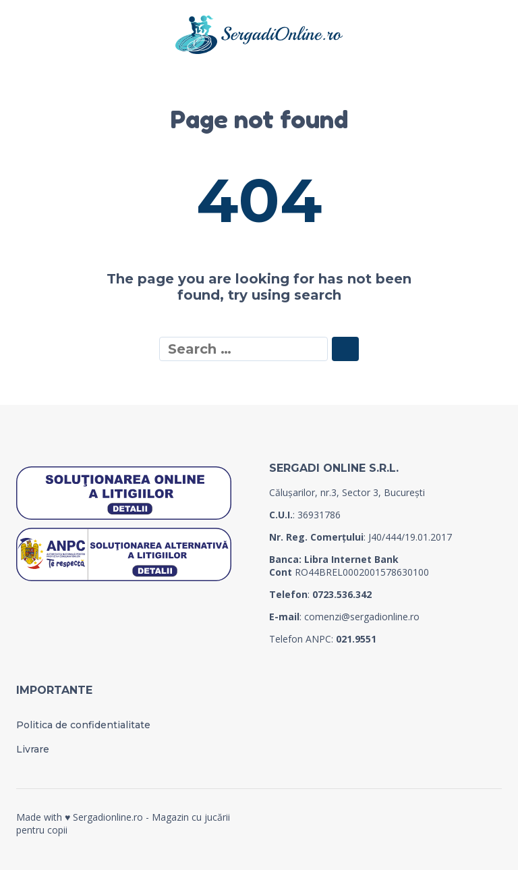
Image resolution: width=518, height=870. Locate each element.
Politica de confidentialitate (83, 725)
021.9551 (356, 638)
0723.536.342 (342, 594)
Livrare (32, 749)
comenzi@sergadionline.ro (362, 616)
